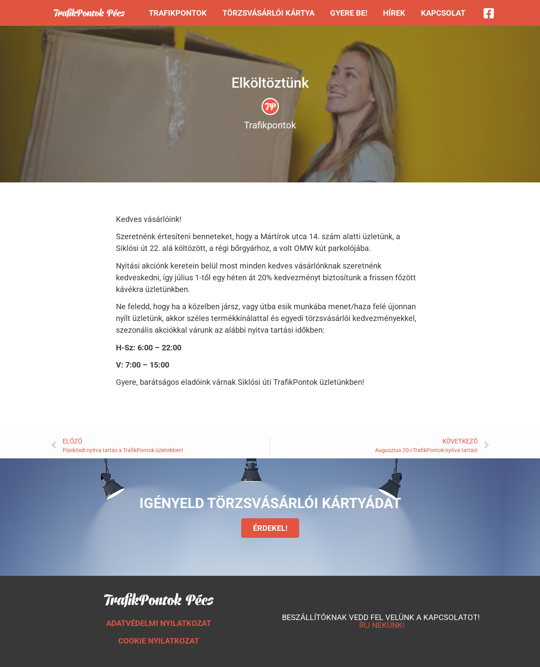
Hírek (394, 13)
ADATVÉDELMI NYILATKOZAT (158, 623)
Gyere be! (348, 13)
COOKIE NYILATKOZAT (158, 640)
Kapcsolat (443, 13)
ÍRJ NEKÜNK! (382, 625)
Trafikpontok (178, 13)
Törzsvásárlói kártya (268, 13)
